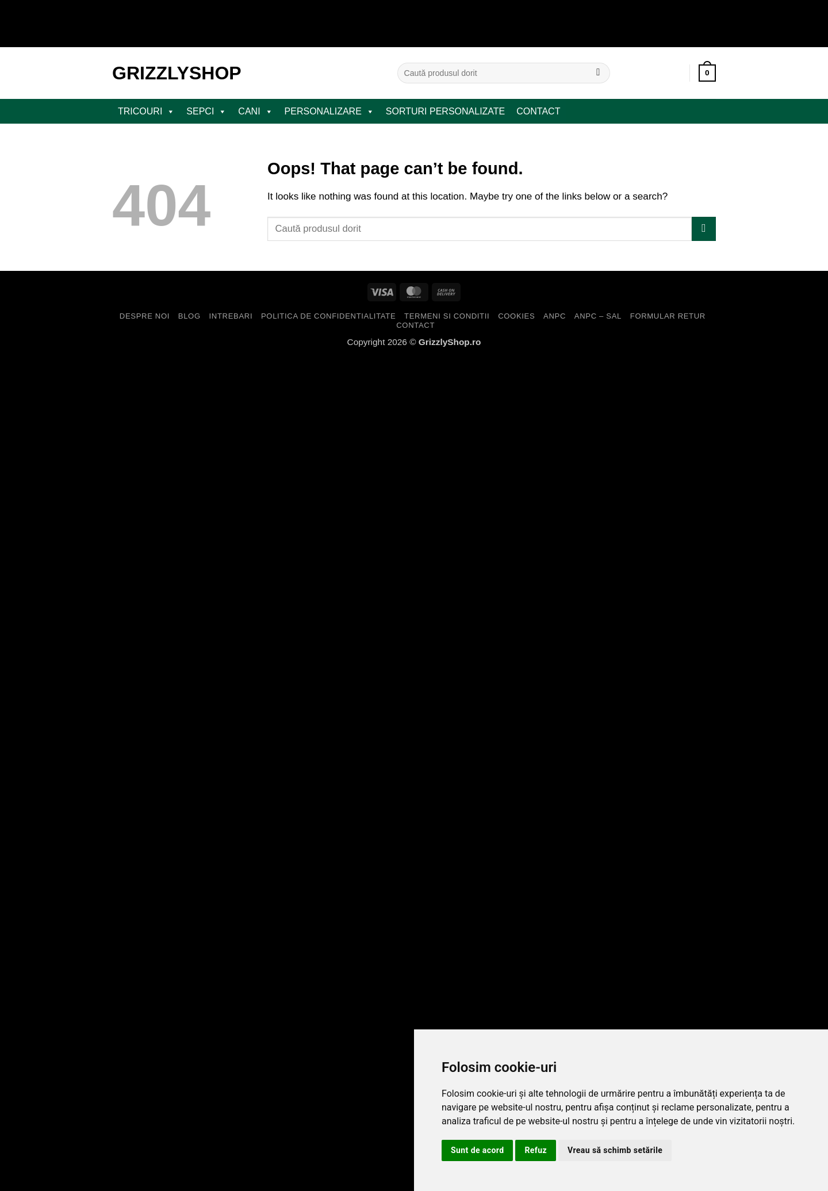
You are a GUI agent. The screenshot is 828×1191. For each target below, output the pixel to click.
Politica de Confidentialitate (328, 316)
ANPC (554, 316)
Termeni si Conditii (446, 316)
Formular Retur (668, 316)
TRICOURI (146, 111)
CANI (255, 111)
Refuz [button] (535, 1150)
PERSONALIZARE (329, 111)
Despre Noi (145, 316)
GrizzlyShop (176, 73)
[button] (707, 73)
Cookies (516, 316)
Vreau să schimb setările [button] (615, 1150)
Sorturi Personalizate (445, 111)
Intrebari (231, 316)
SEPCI (206, 111)
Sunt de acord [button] (477, 1150)
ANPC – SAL (598, 316)
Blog (189, 316)
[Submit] (598, 73)
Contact (538, 111)
